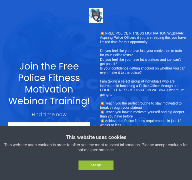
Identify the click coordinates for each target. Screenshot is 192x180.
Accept (96, 165)
